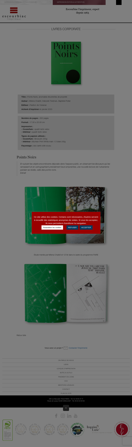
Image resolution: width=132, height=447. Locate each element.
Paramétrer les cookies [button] (52, 227)
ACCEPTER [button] (86, 227)
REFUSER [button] (72, 227)
